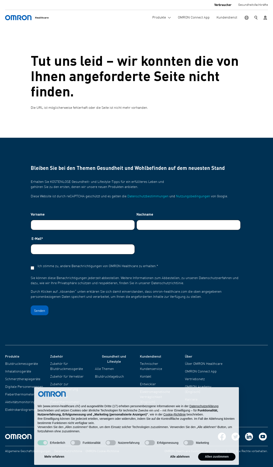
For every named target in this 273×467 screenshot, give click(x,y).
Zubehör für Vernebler (67, 376)
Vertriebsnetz (195, 379)
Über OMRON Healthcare (203, 364)
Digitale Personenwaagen (24, 387)
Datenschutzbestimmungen (147, 196)
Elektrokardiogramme (21, 410)
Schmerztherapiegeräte (22, 379)
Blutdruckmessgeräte (21, 364)
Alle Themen (104, 369)
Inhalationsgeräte (18, 371)
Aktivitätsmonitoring (20, 402)
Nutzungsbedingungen (193, 196)
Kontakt (145, 376)
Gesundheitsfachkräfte (253, 4)
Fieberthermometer (20, 394)
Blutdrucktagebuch (109, 376)
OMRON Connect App (201, 371)
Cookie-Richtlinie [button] (174, 422)
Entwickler (148, 384)
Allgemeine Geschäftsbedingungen (28, 451)
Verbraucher (222, 5)
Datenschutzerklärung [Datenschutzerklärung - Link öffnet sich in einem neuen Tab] (203, 414)
